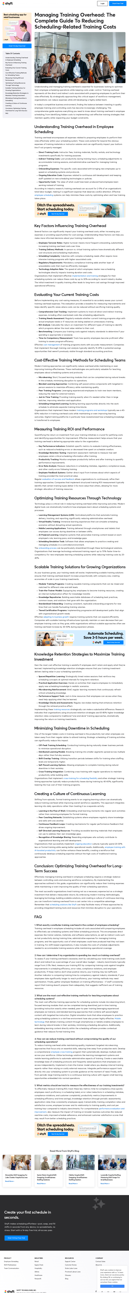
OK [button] (112, 1286)
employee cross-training (61, 1052)
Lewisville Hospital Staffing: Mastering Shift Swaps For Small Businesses (111, 1177)
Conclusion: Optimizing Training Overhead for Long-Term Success (16, 109)
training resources (62, 709)
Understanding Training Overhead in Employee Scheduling (16, 59)
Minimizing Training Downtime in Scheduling (16, 99)
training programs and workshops (92, 410)
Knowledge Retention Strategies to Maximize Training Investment (16, 94)
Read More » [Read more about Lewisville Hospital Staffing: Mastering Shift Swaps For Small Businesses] (105, 1183)
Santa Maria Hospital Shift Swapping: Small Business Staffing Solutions (47, 1177)
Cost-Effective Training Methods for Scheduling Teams (16, 74)
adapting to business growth (56, 617)
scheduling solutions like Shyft (63, 905)
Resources (53, 3)
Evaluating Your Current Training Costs (16, 69)
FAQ (6, 113)
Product (23, 3)
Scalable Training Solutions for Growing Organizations (15, 89)
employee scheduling (44, 195)
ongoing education (83, 844)
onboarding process (48, 548)
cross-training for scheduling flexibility (80, 778)
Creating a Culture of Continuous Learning (16, 104)
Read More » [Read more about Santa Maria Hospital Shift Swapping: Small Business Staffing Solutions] (41, 1183)
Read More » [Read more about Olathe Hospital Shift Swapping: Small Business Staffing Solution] (73, 1183)
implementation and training (85, 276)
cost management (51, 345)
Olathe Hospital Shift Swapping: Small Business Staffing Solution (78, 1177)
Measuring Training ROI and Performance (14, 79)
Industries (38, 3)
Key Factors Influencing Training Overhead (15, 64)
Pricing (66, 3)
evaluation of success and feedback (58, 479)
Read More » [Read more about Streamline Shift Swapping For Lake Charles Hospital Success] (9, 1181)
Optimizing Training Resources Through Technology (15, 84)
